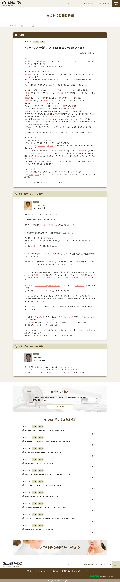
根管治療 (29, 172)
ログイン (70, 3)
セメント (47, 101)
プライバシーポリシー (42, 571)
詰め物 (37, 153)
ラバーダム (74, 172)
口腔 (64, 106)
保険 (25, 246)
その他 (36, 42)
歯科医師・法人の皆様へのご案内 (71, 571)
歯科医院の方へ (103, 3)
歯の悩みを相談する (87, 3)
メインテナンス (44, 225)
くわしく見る (60, 406)
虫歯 (81, 151)
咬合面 (47, 114)
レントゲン (57, 106)
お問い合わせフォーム (103, 564)
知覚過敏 (60, 93)
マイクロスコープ (62, 172)
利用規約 (29, 571)
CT (73, 106)
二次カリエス (79, 285)
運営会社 (55, 571)
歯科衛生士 (55, 225)
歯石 (25, 98)
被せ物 (28, 74)
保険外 (32, 246)
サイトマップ (89, 571)
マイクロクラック (41, 285)
